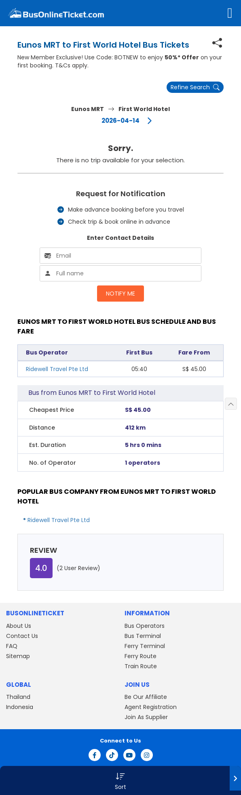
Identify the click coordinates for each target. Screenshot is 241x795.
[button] (120, 780)
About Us (18, 626)
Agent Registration (151, 707)
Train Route (141, 666)
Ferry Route (140, 656)
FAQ (11, 646)
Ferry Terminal (145, 646)
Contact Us (22, 636)
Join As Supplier (146, 717)
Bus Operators (145, 626)
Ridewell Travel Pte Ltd (57, 369)
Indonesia (19, 707)
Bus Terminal (143, 636)
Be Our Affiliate (146, 697)
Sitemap (18, 656)
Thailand (18, 697)
